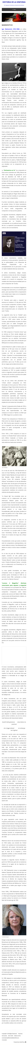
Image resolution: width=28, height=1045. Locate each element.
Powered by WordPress (20, 1042)
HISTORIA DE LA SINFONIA (14, 2)
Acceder (4, 1040)
